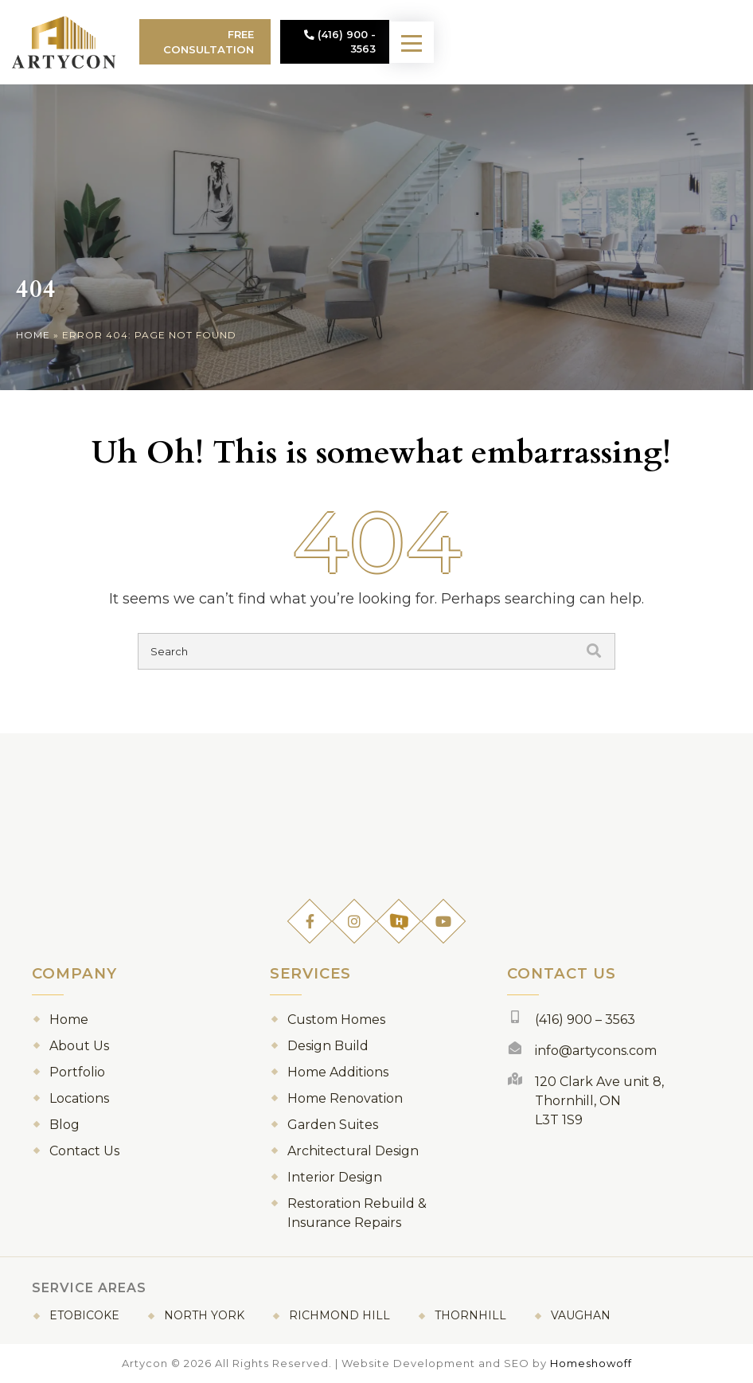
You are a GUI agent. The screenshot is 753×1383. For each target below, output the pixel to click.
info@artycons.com (596, 1050)
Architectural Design (353, 1150)
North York (204, 1315)
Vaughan (581, 1315)
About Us (79, 1045)
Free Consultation (302, 42)
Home (33, 335)
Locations (79, 1098)
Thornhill (470, 1315)
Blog (64, 1124)
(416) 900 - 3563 (456, 42)
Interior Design (334, 1177)
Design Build (328, 1045)
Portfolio (77, 1072)
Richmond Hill (339, 1315)
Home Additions (337, 1072)
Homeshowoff (591, 1363)
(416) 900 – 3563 (585, 1019)
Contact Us (84, 1150)
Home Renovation (345, 1098)
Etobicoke (84, 1315)
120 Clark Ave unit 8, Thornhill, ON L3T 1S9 (599, 1100)
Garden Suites (332, 1124)
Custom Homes (336, 1019)
